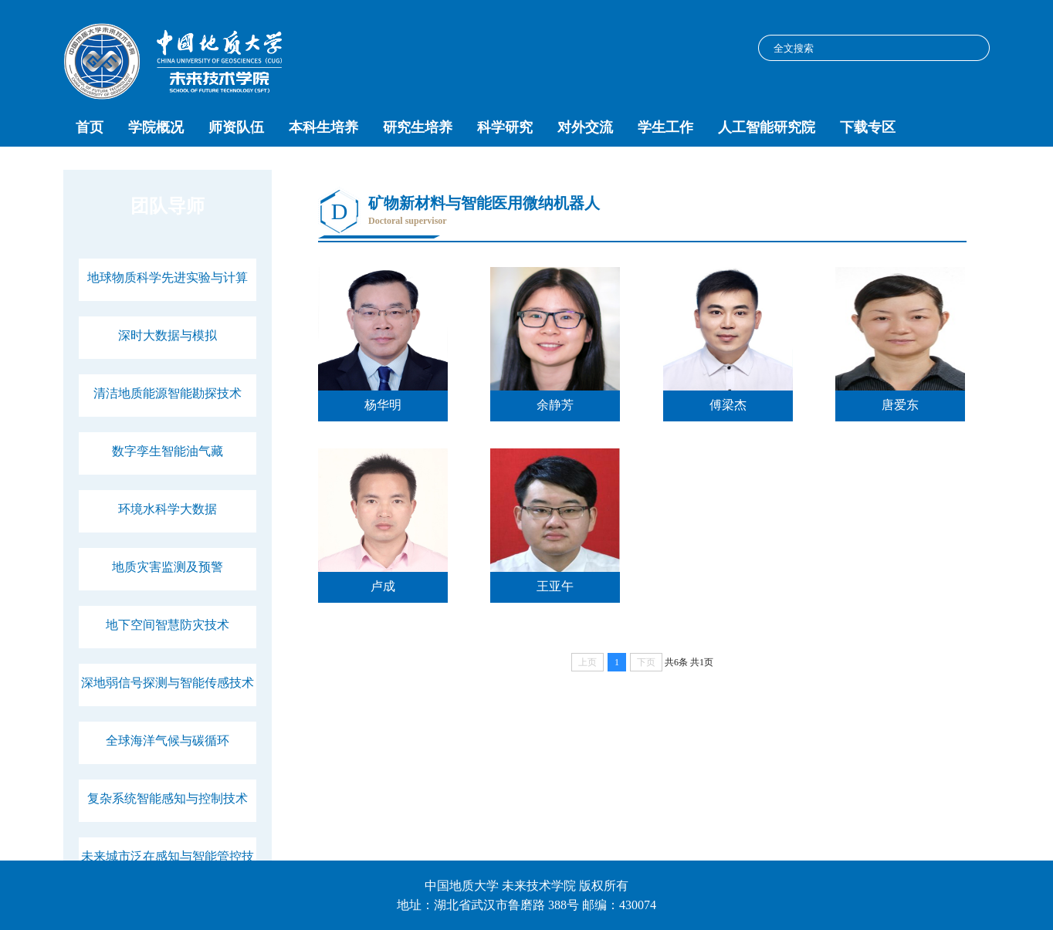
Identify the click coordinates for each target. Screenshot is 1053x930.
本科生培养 (323, 127)
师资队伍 (236, 127)
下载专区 (868, 127)
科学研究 (505, 127)
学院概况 (156, 127)
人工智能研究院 (766, 127)
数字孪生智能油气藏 (167, 451)
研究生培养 (417, 127)
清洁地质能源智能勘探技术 (167, 393)
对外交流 (585, 127)
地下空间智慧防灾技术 (167, 624)
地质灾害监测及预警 (167, 566)
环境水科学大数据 (167, 509)
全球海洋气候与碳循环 (167, 740)
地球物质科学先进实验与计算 (167, 277)
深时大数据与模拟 (167, 335)
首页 (89, 127)
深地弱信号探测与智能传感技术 (167, 682)
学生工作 (665, 127)
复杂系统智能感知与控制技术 (167, 798)
